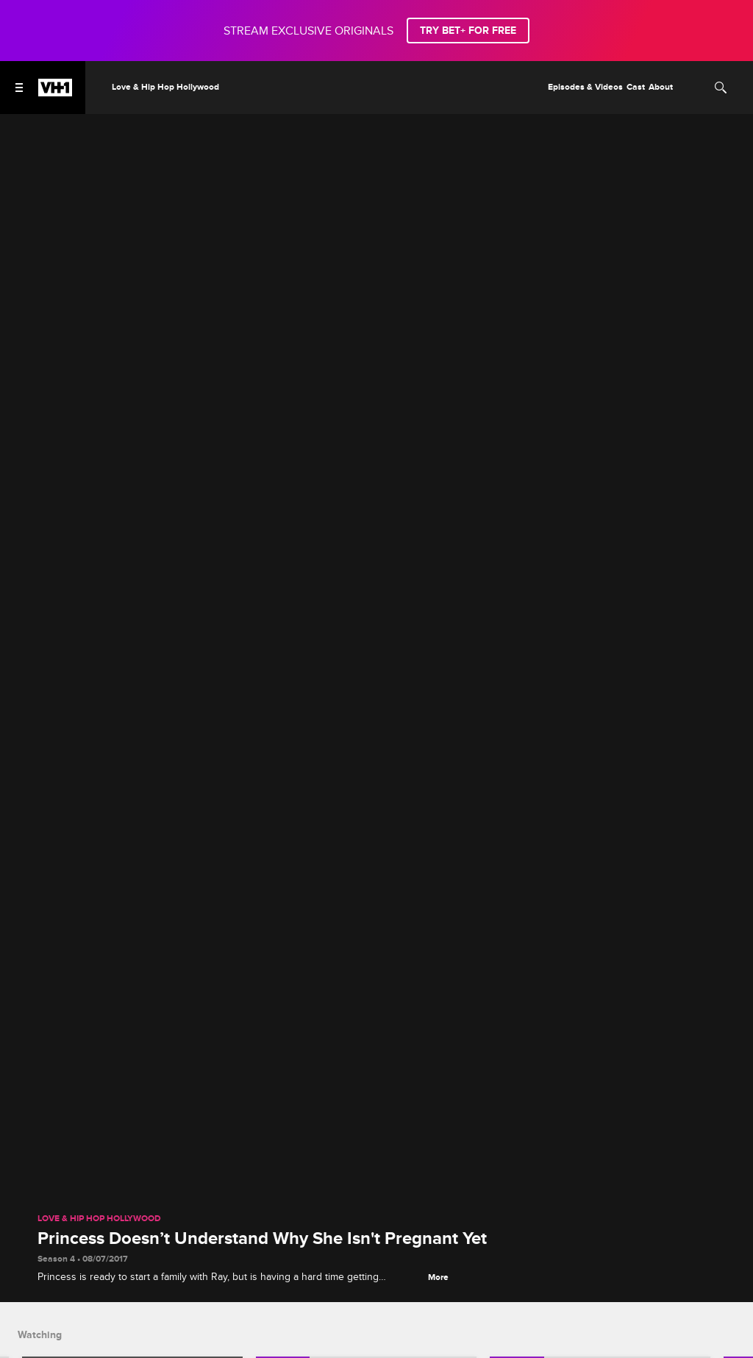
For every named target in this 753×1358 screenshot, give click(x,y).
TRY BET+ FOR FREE (468, 30)
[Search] (721, 87)
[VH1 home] (55, 92)
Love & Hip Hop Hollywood (99, 1219)
